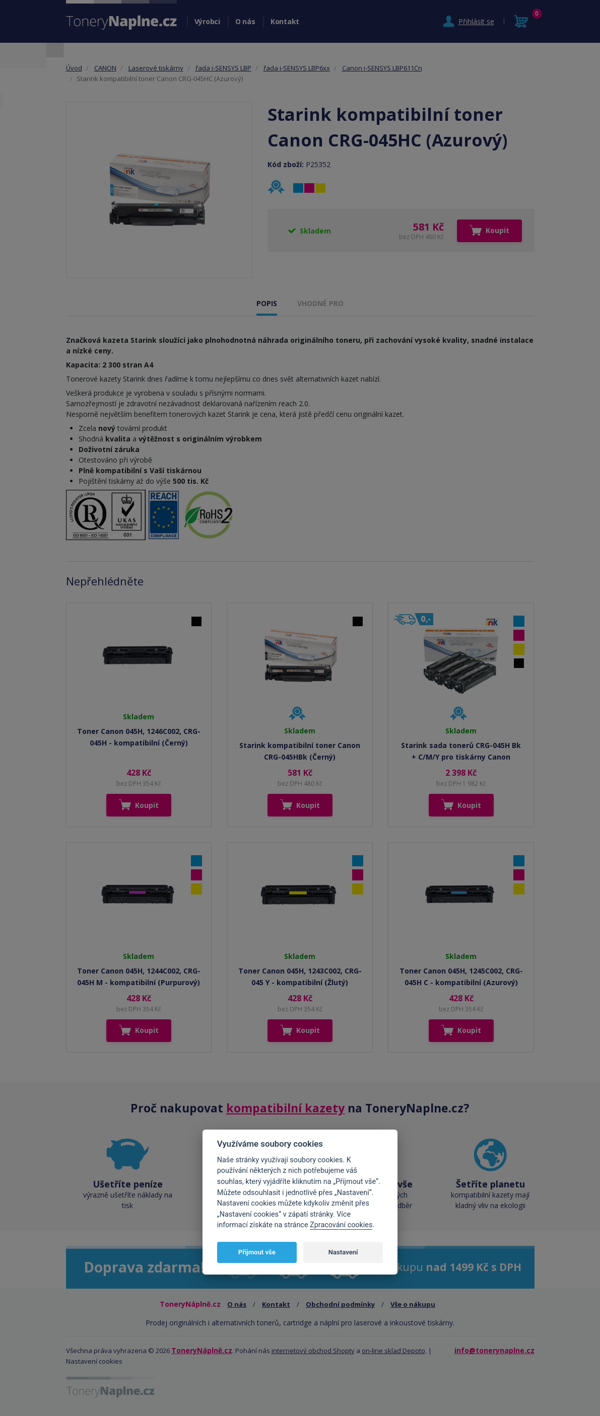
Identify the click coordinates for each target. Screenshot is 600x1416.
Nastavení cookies (94, 1361)
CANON (105, 67)
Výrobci (207, 21)
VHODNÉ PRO (320, 303)
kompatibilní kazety (285, 1108)
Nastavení (343, 1252)
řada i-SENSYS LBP (223, 67)
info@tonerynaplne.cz (494, 1350)
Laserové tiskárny (155, 67)
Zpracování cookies (341, 1225)
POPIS (266, 303)
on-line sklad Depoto (393, 1350)
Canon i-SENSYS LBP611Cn (382, 67)
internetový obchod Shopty (313, 1350)
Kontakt (285, 21)
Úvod (74, 67)
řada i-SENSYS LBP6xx (296, 67)
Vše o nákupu (412, 1304)
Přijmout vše (257, 1252)
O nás (245, 21)
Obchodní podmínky (340, 1304)
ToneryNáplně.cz (201, 1350)
